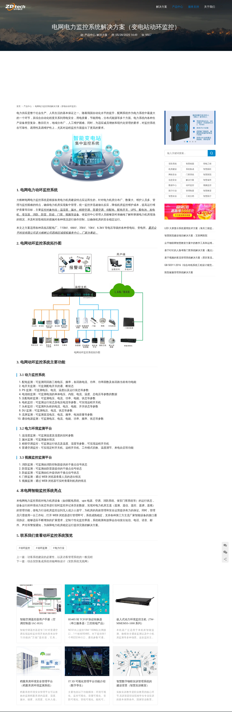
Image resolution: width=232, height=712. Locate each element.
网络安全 (173, 174)
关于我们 (209, 6)
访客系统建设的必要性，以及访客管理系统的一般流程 (60, 557)
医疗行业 (173, 191)
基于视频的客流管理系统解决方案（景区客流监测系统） (194, 257)
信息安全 (173, 180)
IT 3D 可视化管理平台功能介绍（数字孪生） (86, 683)
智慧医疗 (207, 196)
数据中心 (173, 185)
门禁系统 (190, 174)
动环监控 (25, 548)
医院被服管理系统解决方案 (178, 272)
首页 (18, 106)
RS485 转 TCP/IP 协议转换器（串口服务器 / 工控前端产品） (87, 621)
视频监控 (207, 185)
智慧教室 (207, 191)
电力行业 (59, 548)
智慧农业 (173, 196)
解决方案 (161, 6)
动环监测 (42, 548)
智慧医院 (207, 174)
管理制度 (190, 191)
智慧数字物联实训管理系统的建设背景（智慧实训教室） (134, 683)
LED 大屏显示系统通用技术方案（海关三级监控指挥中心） (195, 228)
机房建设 (173, 169)
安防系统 (173, 164)
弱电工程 (207, 164)
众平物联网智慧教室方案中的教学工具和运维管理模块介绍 (195, 243)
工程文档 (190, 196)
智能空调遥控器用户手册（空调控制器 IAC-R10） (37, 621)
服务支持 (193, 6)
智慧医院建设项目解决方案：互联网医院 (185, 235)
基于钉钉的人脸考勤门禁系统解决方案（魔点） (189, 250)
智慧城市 (207, 180)
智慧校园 (190, 164)
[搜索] (221, 6)
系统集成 (190, 169)
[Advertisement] (116, 76)
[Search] (212, 153)
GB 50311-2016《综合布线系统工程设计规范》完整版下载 (195, 265)
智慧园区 (207, 169)
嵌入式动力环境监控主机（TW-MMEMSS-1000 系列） (135, 621)
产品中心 (177, 6)
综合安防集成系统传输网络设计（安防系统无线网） (58, 561)
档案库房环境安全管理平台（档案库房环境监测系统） (36, 683)
